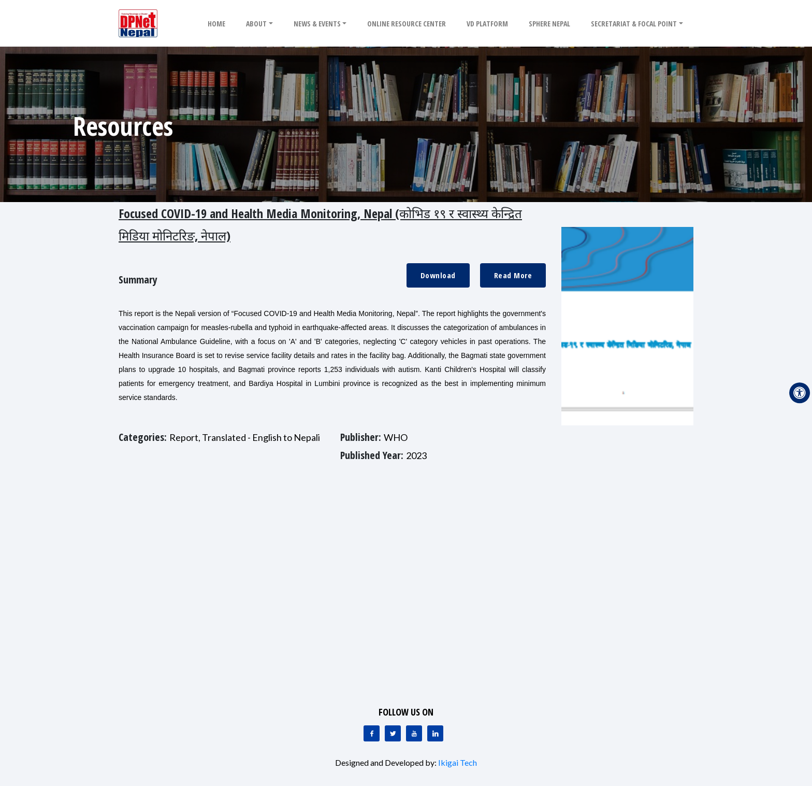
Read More (513, 275)
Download (438, 275)
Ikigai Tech (457, 762)
